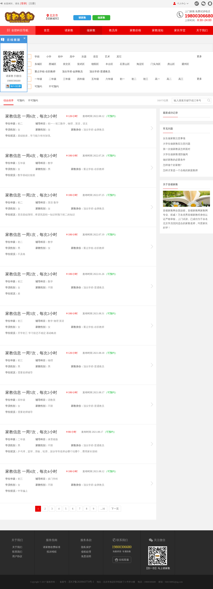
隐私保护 (86, 547)
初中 (60, 56)
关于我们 (202, 30)
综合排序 (8, 100)
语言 (95, 56)
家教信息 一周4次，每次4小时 (31, 471)
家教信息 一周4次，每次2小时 (31, 155)
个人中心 (179, 3)
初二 (134, 79)
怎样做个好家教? (172, 165)
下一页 (115, 508)
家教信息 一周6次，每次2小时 (31, 116)
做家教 (101, 17)
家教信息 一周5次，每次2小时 (31, 392)
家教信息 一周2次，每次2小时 (31, 195)
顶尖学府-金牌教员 (72, 71)
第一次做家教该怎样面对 (176, 149)
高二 (169, 79)
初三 (145, 79)
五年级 (95, 79)
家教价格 (135, 30)
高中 (72, 56)
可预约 (38, 86)
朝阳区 (95, 64)
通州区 (185, 64)
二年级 (52, 79)
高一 (157, 79)
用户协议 (17, 556)
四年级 (81, 79)
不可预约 (54, 86)
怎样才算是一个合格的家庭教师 (180, 170)
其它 (119, 56)
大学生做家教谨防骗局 (175, 154)
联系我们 (17, 551)
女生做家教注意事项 (174, 138)
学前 (37, 56)
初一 (122, 79)
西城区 (52, 64)
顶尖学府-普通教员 (99, 71)
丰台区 (109, 64)
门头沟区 (156, 64)
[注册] (32, 3)
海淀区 (140, 64)
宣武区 (81, 64)
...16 (102, 508)
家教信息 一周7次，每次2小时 (31, 353)
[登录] (23, 3)
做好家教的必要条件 (174, 159)
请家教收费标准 (51, 547)
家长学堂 (179, 30)
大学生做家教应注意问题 (176, 143)
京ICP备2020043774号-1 (81, 581)
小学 (48, 56)
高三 (180, 79)
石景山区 (125, 64)
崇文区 (66, 64)
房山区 (171, 64)
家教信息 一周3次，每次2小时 (31, 313)
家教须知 (157, 30)
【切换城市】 (52, 18)
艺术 (107, 56)
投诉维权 (52, 551)
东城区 (38, 64)
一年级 (38, 79)
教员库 (113, 30)
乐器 (83, 56)
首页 (47, 30)
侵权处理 (86, 551)
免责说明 (86, 556)
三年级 (66, 79)
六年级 (109, 79)
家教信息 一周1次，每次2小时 (31, 234)
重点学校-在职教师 (45, 71)
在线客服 (124, 559)
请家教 (82, 17)
